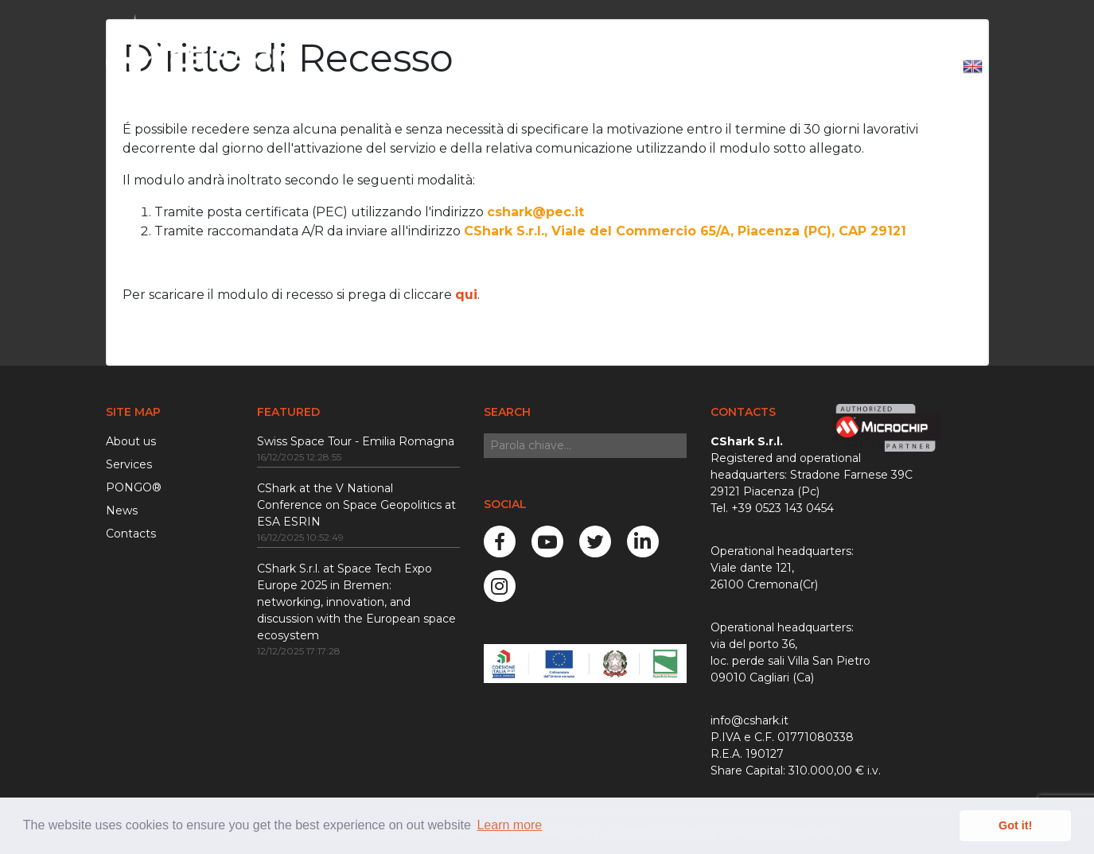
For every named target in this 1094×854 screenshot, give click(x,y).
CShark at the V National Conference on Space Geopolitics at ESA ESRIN (356, 505)
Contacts (131, 533)
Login (921, 67)
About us (131, 441)
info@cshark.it (749, 720)
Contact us (837, 67)
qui (466, 294)
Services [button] (606, 67)
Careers (751, 67)
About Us (524, 67)
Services (129, 464)
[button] (972, 67)
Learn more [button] (509, 825)
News (685, 67)
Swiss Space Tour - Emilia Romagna (355, 441)
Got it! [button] (1015, 825)
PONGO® (134, 487)
